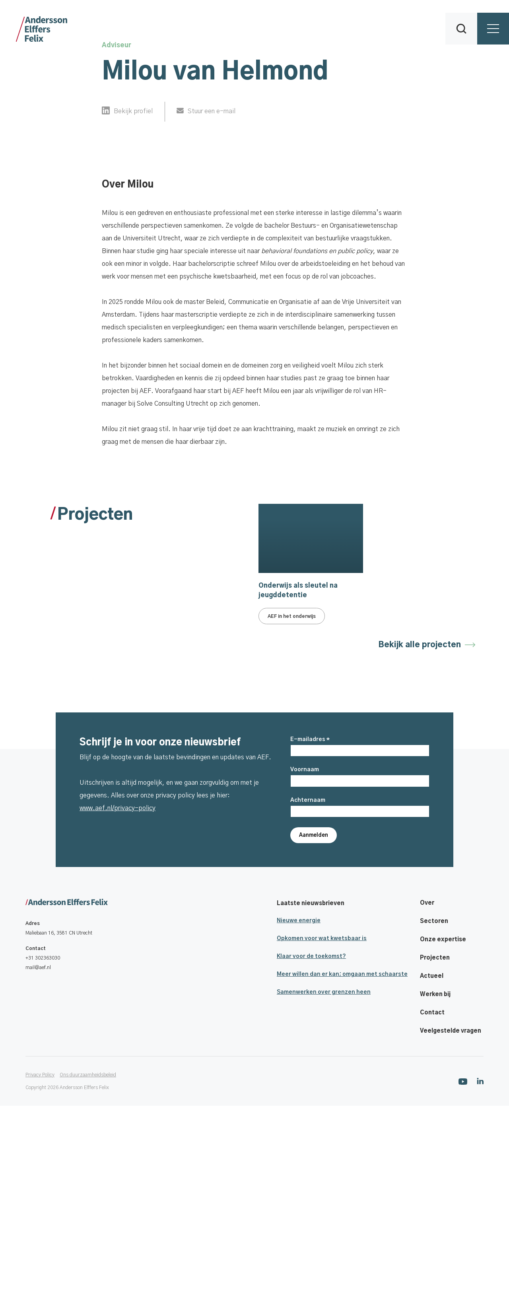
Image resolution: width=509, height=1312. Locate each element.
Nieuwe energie (299, 1127)
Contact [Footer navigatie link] (432, 1219)
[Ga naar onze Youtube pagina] (462, 1287)
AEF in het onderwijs (292, 826)
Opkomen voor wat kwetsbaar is (322, 1145)
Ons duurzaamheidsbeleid (88, 1281)
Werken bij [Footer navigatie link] (435, 1201)
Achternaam (307, 1006)
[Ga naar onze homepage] (66, 1109)
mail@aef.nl (38, 1174)
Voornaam (304, 976)
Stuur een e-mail (211, 111)
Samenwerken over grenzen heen (324, 1198)
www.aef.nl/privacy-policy (117, 1014)
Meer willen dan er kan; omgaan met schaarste (342, 1180)
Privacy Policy (39, 1281)
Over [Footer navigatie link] (427, 1109)
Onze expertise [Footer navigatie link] (443, 1146)
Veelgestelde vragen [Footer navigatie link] (450, 1237)
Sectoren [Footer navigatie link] (434, 1127)
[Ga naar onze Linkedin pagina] (480, 1287)
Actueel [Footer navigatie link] (431, 1182)
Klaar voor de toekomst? (311, 1162)
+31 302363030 (42, 1164)
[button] (461, 29)
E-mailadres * (310, 945)
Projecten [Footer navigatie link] (435, 1164)
